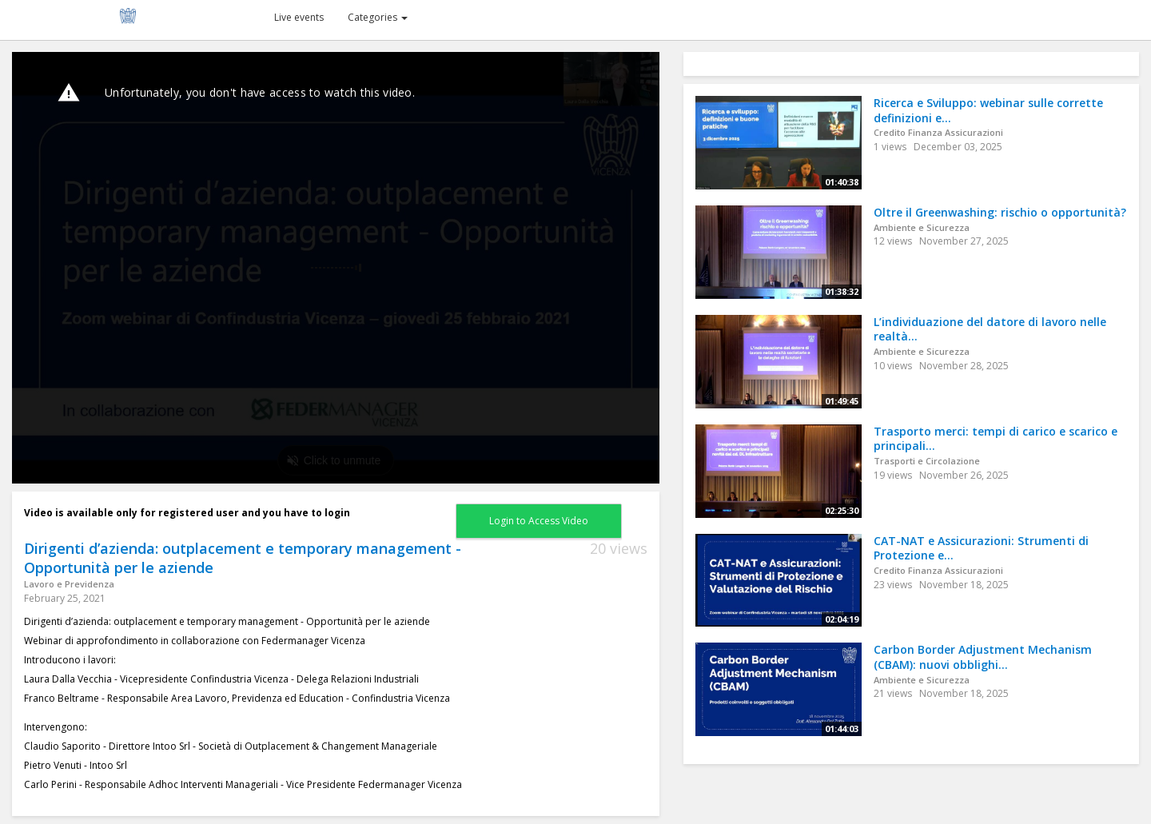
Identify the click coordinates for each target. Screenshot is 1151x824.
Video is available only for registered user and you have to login (187, 512)
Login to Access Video (538, 520)
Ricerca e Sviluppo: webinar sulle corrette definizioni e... (988, 110)
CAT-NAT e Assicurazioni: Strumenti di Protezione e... (981, 548)
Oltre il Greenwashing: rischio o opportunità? (1000, 212)
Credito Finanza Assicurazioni (938, 132)
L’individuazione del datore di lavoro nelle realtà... (990, 329)
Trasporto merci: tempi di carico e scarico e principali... (995, 439)
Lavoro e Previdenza (69, 584)
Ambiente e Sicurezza (922, 227)
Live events (299, 17)
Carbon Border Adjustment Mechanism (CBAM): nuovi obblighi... (983, 657)
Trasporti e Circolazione (927, 461)
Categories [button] (378, 17)
